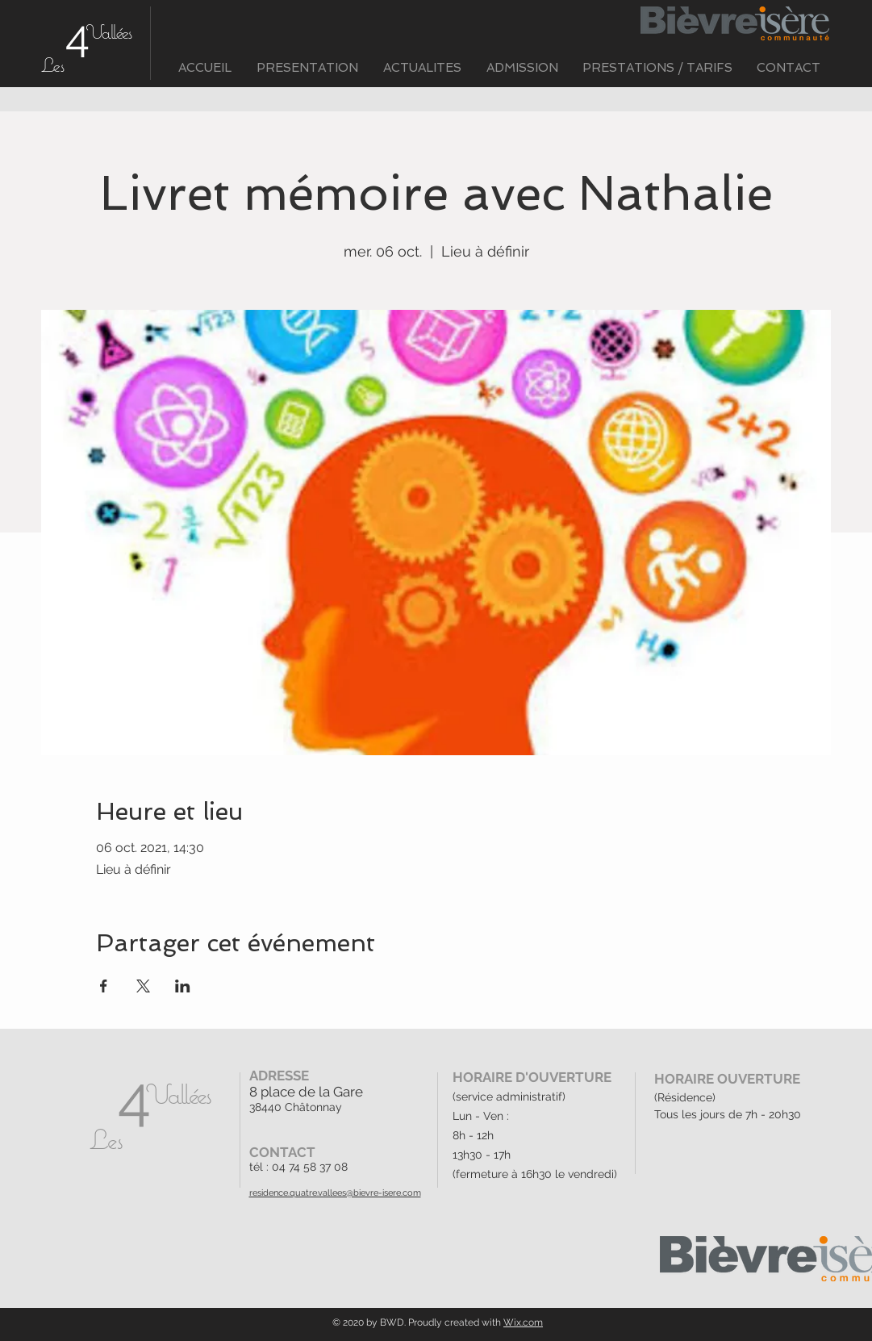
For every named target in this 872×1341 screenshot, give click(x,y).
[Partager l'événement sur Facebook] (103, 986)
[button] (307, 68)
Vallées (108, 31)
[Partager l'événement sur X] (143, 986)
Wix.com (523, 1322)
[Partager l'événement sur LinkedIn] (182, 986)
